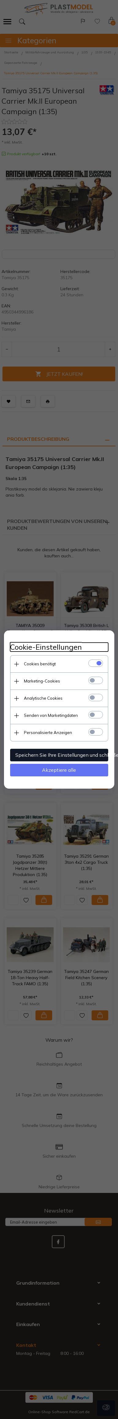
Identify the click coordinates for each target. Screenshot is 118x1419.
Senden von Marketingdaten (51, 715)
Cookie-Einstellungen (46, 647)
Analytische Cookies (43, 698)
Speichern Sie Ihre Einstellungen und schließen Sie (61, 755)
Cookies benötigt (40, 663)
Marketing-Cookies (42, 681)
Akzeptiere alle (59, 770)
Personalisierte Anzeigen (48, 732)
